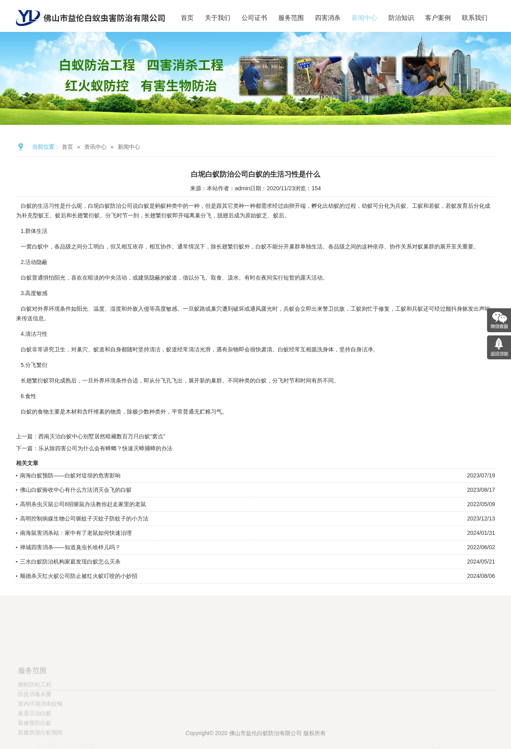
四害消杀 (328, 17)
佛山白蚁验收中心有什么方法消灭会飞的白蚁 (76, 490)
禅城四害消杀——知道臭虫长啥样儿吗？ (70, 547)
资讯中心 (95, 147)
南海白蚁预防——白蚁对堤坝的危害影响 (70, 475)
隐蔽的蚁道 (163, 277)
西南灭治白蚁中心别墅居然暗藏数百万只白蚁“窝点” (101, 436)
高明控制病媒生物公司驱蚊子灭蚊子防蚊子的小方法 (84, 518)
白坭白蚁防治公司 (110, 206)
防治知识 (401, 17)
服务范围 (291, 17)
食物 (43, 411)
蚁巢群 (426, 246)
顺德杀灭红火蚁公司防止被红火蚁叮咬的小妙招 (78, 576)
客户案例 (438, 17)
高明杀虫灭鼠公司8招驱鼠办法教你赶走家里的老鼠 (83, 504)
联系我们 (474, 17)
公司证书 (254, 17)
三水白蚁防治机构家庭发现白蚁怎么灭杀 (70, 561)
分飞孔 (163, 380)
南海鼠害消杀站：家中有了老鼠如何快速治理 (76, 533)
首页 (187, 17)
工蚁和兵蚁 (409, 309)
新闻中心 (364, 17)
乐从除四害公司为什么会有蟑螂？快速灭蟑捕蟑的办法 (105, 448)
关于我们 (217, 17)
